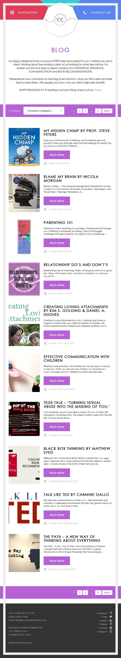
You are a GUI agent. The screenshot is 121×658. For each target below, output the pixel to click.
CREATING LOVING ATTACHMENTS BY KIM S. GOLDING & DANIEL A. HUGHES (76, 311)
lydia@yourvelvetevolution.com (31, 620)
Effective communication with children (76, 358)
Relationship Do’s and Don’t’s (76, 264)
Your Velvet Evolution (60, 20)
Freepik (33, 627)
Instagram (102, 631)
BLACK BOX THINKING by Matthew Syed (77, 450)
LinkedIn (103, 620)
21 (98, 110)
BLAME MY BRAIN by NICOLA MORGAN (71, 178)
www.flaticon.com (18, 631)
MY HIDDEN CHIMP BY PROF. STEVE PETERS (77, 132)
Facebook (102, 613)
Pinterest (103, 624)
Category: (15, 110)
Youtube (103, 628)
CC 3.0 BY (26, 634)
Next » (107, 110)
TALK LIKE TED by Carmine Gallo (76, 494)
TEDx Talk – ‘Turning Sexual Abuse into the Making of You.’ (77, 404)
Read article (56, 154)
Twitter (104, 617)
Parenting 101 (58, 222)
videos (98, 90)
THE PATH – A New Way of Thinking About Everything (72, 538)
